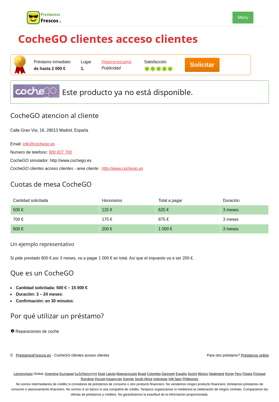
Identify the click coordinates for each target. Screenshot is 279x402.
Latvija (110, 374)
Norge (229, 374)
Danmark (168, 374)
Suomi (192, 374)
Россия (100, 379)
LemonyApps (23, 374)
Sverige (128, 379)
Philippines (190, 379)
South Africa (143, 379)
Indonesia (160, 379)
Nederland (216, 374)
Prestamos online (255, 355)
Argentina (52, 374)
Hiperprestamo (117, 62)
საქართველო (86, 374)
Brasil (142, 374)
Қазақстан (114, 379)
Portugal (259, 374)
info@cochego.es (39, 144)
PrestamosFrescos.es (33, 355)
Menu (243, 17)
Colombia (154, 374)
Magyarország (126, 374)
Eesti (101, 374)
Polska (247, 374)
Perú (238, 374)
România (87, 379)
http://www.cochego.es (122, 168)
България (66, 374)
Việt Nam (175, 379)
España (181, 374)
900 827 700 (60, 152)
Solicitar (202, 64)
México (203, 374)
